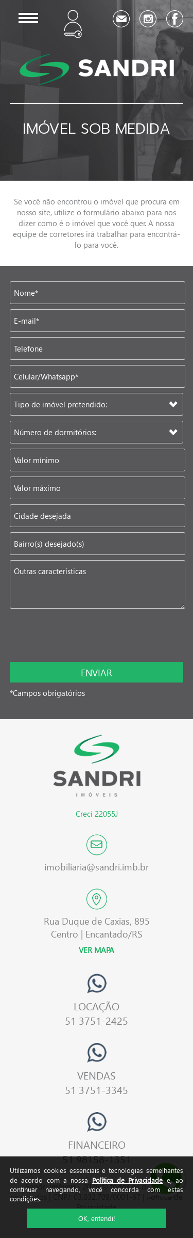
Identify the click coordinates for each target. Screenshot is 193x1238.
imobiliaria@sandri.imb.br (96, 866)
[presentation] (77, 636)
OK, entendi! (96, 1218)
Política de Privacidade (127, 1180)
